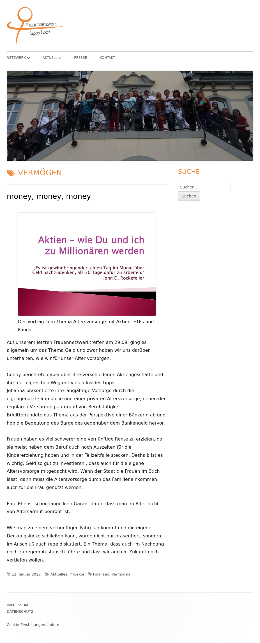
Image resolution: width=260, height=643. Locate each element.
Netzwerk (16, 58)
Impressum (17, 605)
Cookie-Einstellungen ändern (33, 625)
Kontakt (107, 58)
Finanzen (101, 574)
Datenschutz (20, 611)
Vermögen (120, 574)
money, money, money (49, 196)
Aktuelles (58, 574)
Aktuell (50, 58)
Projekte (77, 574)
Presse (80, 58)
